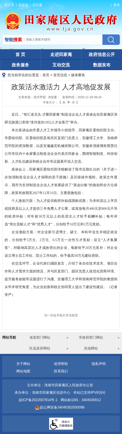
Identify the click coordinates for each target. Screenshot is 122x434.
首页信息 (60, 75)
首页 (45, 75)
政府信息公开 (102, 54)
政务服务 (20, 64)
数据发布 (101, 64)
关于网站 (23, 364)
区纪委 (37, 5)
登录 (116, 5)
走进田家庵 (61, 54)
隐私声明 (99, 364)
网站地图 (23, 371)
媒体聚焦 (78, 75)
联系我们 (61, 371)
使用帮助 (61, 364)
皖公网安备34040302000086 (62, 407)
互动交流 (61, 64)
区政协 (23, 5)
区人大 (9, 5)
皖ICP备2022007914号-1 (38, 400)
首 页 (20, 54)
